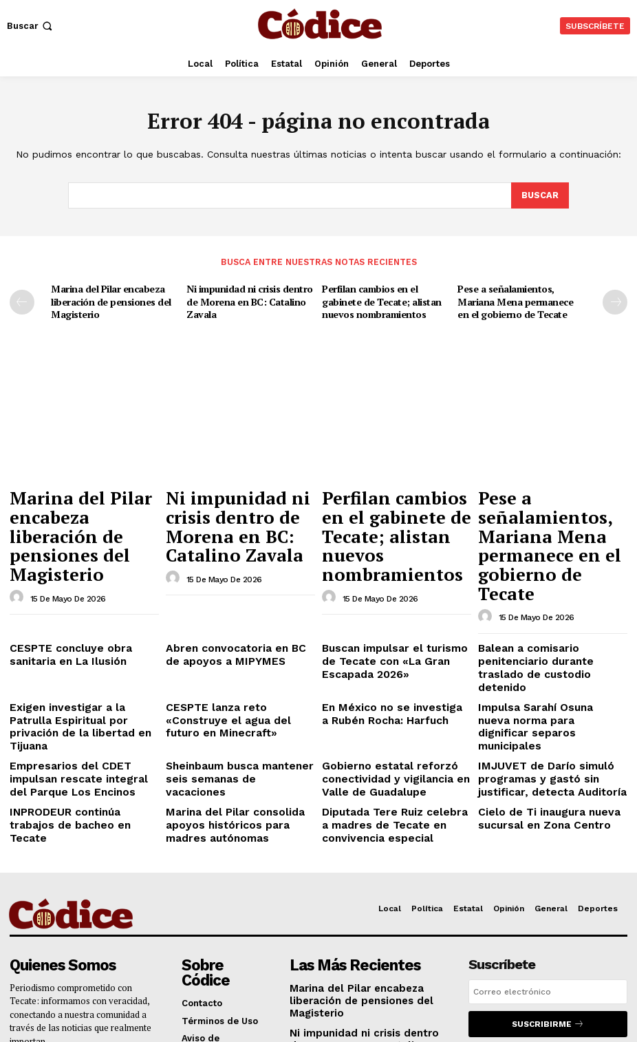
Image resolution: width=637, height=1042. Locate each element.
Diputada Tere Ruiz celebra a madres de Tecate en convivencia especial (388, 707)
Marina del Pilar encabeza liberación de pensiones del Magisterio (108, 299)
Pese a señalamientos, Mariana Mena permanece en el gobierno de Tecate (519, 299)
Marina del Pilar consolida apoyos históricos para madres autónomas (235, 707)
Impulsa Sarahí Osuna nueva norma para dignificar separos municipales (547, 629)
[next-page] (615, 301)
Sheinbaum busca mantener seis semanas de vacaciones (239, 663)
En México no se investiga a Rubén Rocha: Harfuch (384, 624)
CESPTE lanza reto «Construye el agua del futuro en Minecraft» (240, 624)
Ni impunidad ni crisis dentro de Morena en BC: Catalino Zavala (246, 299)
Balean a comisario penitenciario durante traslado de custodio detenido (552, 590)
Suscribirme (548, 901)
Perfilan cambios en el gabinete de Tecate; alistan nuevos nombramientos (379, 299)
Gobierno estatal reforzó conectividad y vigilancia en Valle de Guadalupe (385, 668)
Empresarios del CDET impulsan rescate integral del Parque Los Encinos (82, 668)
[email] (547, 870)
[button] (31, 25)
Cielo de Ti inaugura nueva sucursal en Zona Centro (539, 702)
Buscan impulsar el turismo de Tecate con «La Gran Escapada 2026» (392, 590)
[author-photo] (19, 536)
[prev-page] (22, 301)
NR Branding (452, 1013)
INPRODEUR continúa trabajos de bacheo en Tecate (84, 702)
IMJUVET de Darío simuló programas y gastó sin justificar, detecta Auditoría (550, 668)
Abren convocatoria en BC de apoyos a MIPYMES (232, 584)
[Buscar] (539, 196)
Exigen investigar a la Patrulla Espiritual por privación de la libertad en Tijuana (77, 629)
